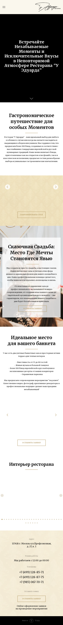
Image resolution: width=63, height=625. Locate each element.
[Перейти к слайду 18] (40, 519)
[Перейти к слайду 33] (37, 522)
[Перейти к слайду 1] (2, 519)
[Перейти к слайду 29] (28, 522)
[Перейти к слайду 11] (24, 519)
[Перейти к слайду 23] (52, 519)
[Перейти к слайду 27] (61, 519)
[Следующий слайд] (60, 495)
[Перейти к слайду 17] (38, 519)
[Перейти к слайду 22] (49, 519)
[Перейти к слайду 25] (56, 519)
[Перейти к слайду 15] (33, 519)
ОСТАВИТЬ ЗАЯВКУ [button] (32, 308)
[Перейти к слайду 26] (58, 519)
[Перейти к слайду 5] (11, 519)
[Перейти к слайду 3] (6, 519)
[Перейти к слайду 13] (29, 519)
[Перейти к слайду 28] (25, 522)
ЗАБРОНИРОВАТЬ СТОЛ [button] (31, 215)
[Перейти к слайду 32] (34, 522)
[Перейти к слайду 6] (13, 519)
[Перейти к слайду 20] (45, 519)
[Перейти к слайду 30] (30, 522)
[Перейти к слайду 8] (17, 519)
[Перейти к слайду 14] (31, 519)
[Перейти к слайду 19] (42, 519)
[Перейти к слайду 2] (4, 519)
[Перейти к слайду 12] (27, 519)
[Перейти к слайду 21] (47, 519)
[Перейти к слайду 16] (36, 519)
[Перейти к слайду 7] (15, 519)
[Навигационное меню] (4, 7)
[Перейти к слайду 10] (22, 519)
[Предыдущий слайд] (2, 495)
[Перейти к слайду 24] (54, 519)
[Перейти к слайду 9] (20, 519)
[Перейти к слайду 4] (8, 519)
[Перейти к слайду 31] (32, 522)
